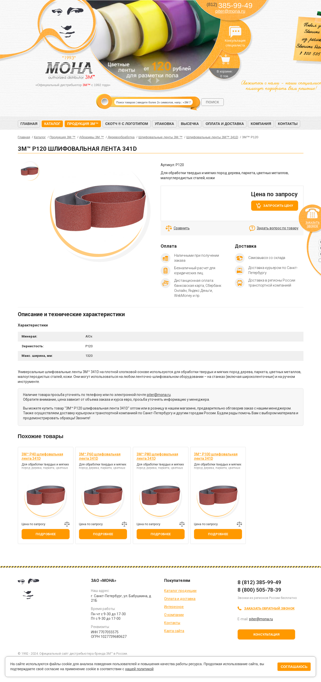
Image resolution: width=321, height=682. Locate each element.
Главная (29, 124)
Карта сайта (174, 631)
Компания (261, 124)
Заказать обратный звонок (269, 608)
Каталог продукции (180, 591)
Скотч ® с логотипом (126, 124)
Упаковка (164, 124)
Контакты (287, 124)
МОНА (67, 24)
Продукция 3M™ (82, 124)
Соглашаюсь (294, 667)
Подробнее (46, 534)
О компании (174, 615)
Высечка (190, 124)
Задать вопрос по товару (277, 228)
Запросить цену (278, 206)
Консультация (266, 634)
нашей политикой (139, 669)
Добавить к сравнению (67, 524)
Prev (149, 80)
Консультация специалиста (235, 32)
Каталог (52, 124)
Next (158, 80)
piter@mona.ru (230, 11)
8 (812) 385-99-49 (259, 582)
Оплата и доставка (224, 124)
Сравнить (182, 228)
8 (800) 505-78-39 (259, 590)
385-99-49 (229, 5)
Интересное (174, 607)
